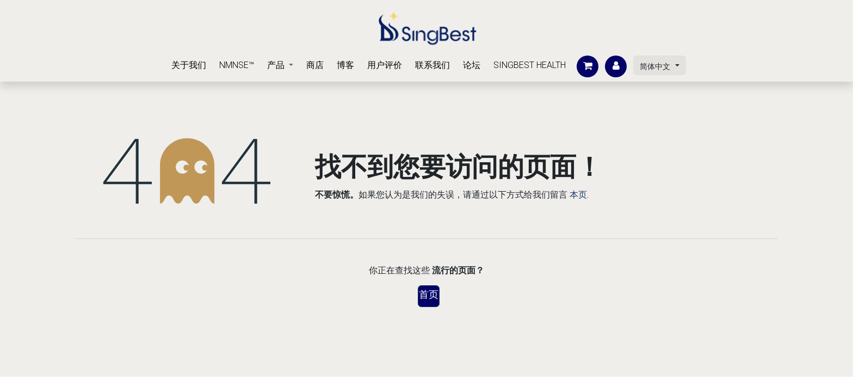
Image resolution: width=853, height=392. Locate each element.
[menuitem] (189, 66)
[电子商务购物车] (587, 66)
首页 (428, 294)
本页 (578, 194)
